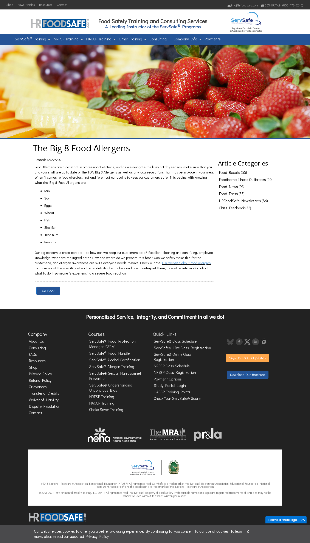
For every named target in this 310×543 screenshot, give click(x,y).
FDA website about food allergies (186, 263)
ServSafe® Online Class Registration (173, 357)
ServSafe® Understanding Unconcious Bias (110, 388)
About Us (36, 341)
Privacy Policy (40, 373)
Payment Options (168, 379)
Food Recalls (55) (233, 172)
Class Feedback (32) (235, 208)
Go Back (48, 290)
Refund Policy (40, 380)
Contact (62, 5)
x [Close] (247, 531)
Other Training (132, 39)
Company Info (188, 39)
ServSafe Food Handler (110, 353)
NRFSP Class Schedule (172, 366)
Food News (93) (232, 186)
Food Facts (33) (231, 193)
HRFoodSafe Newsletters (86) (243, 200)
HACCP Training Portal (172, 392)
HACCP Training (101, 39)
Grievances (38, 386)
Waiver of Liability (44, 399)
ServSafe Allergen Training (111, 366)
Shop (9, 5)
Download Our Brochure (247, 374)
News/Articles (26, 5)
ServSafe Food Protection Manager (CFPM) (112, 343)
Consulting (158, 39)
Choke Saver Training (106, 409)
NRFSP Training (68, 39)
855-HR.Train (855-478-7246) (282, 5)
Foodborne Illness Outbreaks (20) (246, 179)
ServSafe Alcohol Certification (114, 359)
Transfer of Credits (44, 393)
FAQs (33, 354)
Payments (213, 39)
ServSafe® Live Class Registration (182, 347)
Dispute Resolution (44, 406)
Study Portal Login (170, 385)
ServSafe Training (32, 38)
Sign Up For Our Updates (247, 358)
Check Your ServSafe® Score (177, 398)
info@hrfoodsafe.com (243, 5)
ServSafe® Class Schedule (175, 341)
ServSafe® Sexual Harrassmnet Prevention (115, 376)
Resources (46, 5)
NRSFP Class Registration (175, 372)
